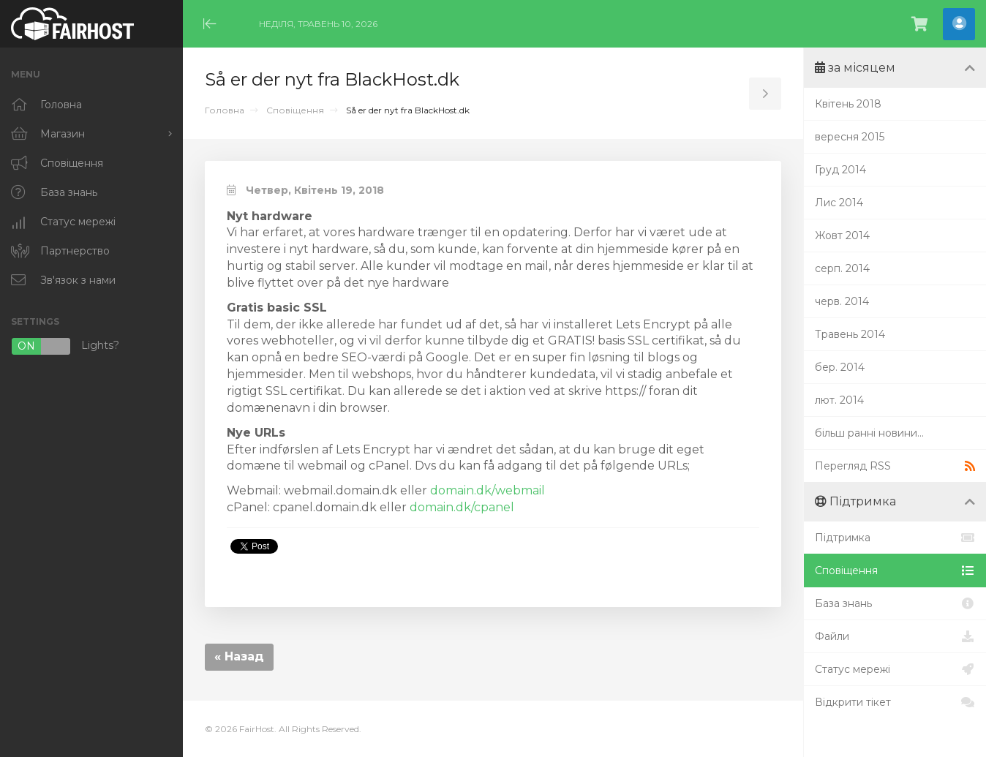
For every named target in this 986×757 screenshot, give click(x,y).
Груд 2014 (840, 169)
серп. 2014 (842, 268)
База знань (895, 603)
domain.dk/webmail (487, 490)
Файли (895, 636)
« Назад (239, 656)
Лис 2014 (839, 202)
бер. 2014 (840, 367)
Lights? (65, 346)
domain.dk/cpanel (462, 507)
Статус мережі (895, 669)
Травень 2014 (850, 334)
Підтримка (895, 537)
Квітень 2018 (848, 103)
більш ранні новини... (869, 433)
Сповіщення (295, 110)
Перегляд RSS (895, 466)
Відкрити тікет (895, 702)
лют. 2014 (839, 400)
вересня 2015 (849, 136)
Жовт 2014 (842, 235)
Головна (224, 110)
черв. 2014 (842, 301)
